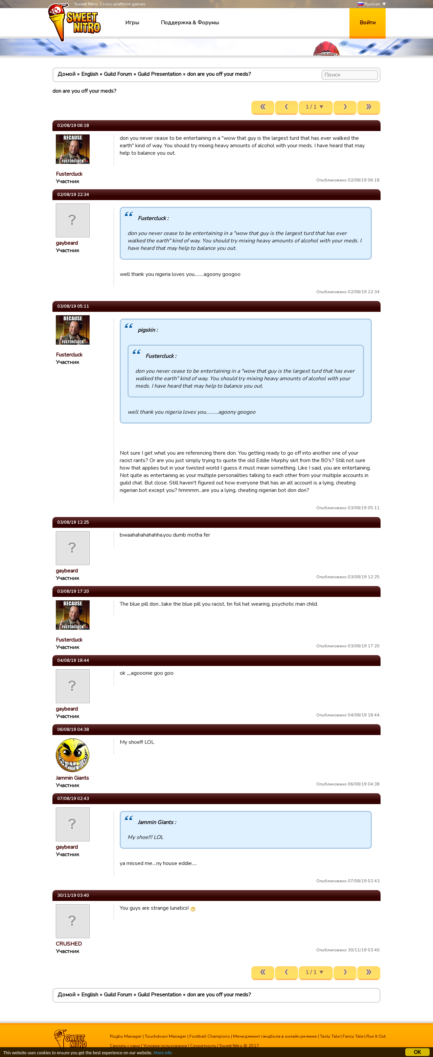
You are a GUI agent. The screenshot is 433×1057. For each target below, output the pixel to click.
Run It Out (376, 1036)
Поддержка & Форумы (190, 22)
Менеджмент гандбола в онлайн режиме (275, 1036)
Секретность (203, 1046)
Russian (369, 4)
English (89, 74)
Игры (132, 22)
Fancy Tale (353, 1036)
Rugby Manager (126, 1036)
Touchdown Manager (165, 1036)
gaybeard (67, 243)
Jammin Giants (72, 778)
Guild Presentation (159, 74)
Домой (66, 74)
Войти (367, 22)
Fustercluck (69, 174)
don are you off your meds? (219, 74)
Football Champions (209, 1036)
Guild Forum (118, 74)
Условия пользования (165, 1046)
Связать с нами (125, 1046)
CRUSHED (69, 944)
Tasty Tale (330, 1036)
